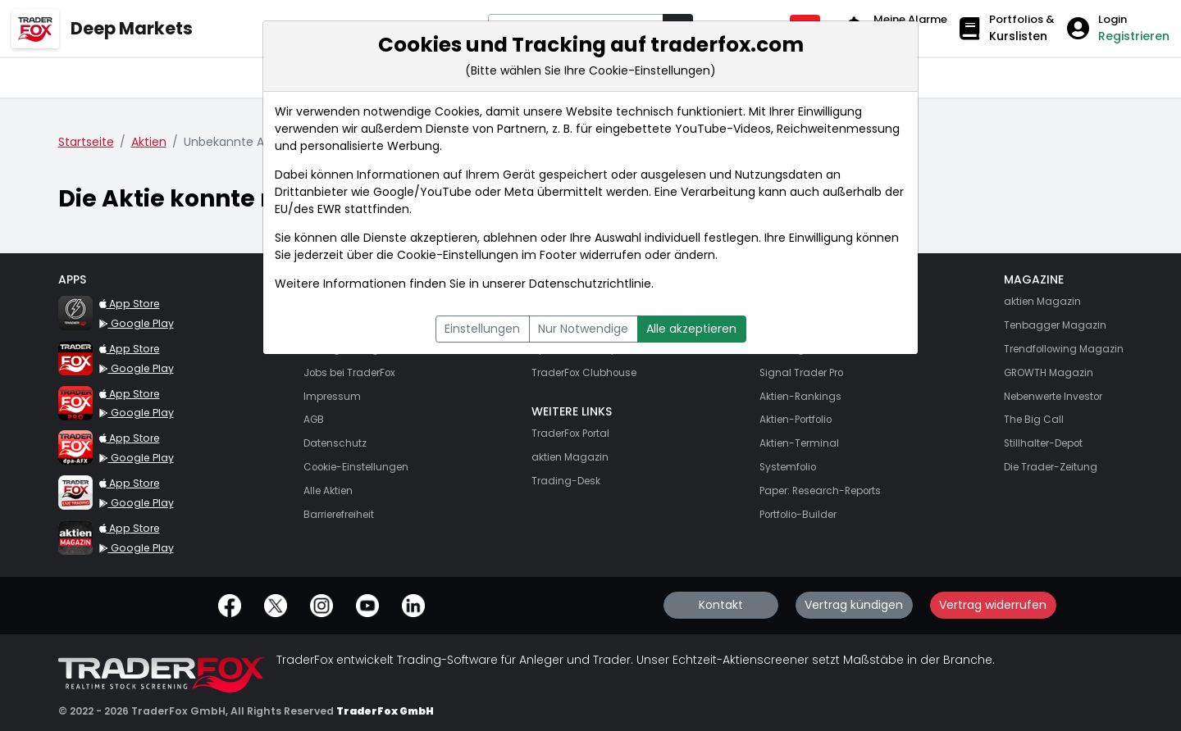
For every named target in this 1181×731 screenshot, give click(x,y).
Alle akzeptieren (691, 328)
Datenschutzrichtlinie (590, 283)
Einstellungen (482, 328)
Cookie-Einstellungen (457, 255)
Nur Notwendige (583, 328)
